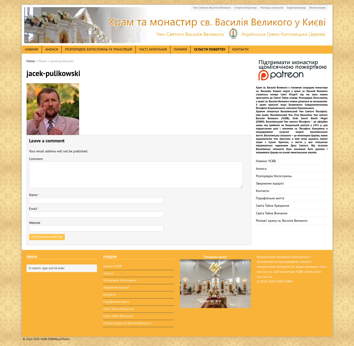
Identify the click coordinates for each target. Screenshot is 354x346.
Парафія (180, 49)
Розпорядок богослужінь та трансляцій (98, 49)
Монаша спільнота (271, 7)
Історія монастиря (245, 7)
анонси (51, 49)
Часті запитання (153, 49)
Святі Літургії (289, 94)
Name (33, 195)
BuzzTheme (62, 339)
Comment (36, 159)
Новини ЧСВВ (266, 161)
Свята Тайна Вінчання (272, 213)
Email (33, 209)
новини (31, 49)
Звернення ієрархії (270, 183)
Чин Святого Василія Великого (212, 7)
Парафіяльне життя (270, 198)
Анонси (261, 168)
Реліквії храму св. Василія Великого (282, 220)
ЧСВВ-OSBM (284, 281)
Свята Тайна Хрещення (272, 205)
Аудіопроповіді (296, 7)
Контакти (240, 49)
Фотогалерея (318, 7)
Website (34, 223)
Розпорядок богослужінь (274, 176)
